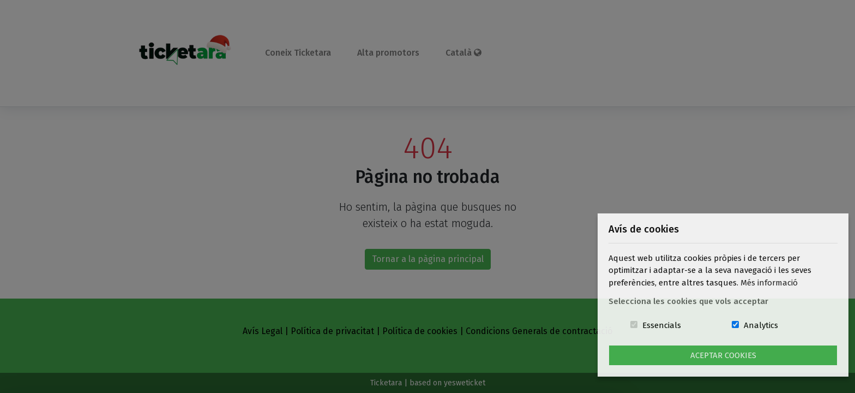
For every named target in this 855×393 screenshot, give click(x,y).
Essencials (661, 325)
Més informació (769, 283)
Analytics (761, 325)
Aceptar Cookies (723, 355)
